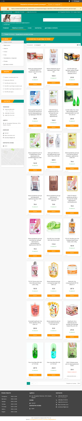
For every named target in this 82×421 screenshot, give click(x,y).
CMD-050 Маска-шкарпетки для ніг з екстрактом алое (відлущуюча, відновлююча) (53, 113)
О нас (30, 28)
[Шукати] (79, 20)
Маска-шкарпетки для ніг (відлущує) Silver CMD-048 (53, 70)
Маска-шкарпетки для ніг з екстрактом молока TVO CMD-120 (53, 322)
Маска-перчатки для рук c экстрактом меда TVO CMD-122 (53, 283)
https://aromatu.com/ (10, 135)
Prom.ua (49, 417)
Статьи (5, 51)
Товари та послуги (9, 34)
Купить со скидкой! (54, 4)
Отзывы (6, 61)
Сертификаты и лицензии (10, 58)
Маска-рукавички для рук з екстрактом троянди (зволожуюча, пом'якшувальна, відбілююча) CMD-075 (35, 242)
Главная (6, 28)
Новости (6, 48)
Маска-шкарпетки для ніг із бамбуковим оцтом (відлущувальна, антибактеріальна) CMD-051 (35, 156)
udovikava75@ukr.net (10, 137)
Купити (35, 84)
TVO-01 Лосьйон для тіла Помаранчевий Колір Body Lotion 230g (72, 240)
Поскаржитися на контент (36, 419)
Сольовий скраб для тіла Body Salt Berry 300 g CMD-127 (35, 322)
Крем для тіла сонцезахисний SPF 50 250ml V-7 (72, 283)
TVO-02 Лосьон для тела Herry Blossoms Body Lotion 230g (35, 283)
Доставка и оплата (51, 28)
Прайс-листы (7, 45)
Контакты (38, 28)
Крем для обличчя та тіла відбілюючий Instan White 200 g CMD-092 (53, 154)
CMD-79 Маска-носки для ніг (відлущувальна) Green (72, 364)
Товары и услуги (17, 28)
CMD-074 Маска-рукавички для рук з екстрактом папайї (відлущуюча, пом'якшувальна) (72, 199)
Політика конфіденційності (49, 419)
